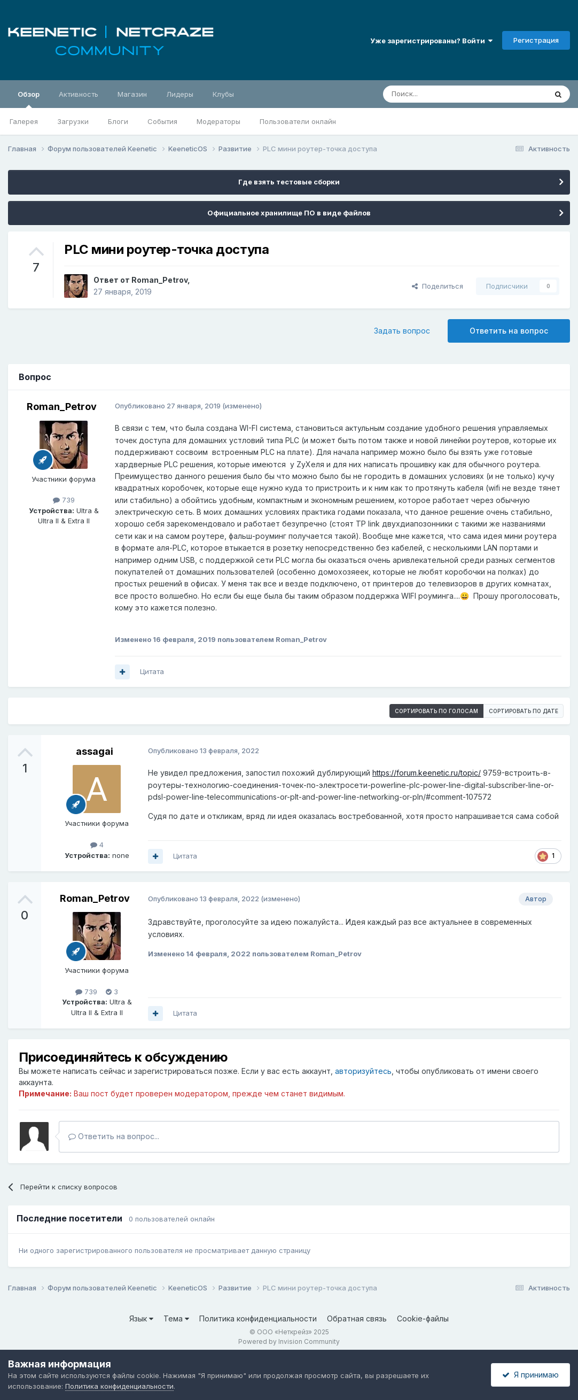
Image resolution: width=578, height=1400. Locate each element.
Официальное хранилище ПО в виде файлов (289, 212)
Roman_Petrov (159, 279)
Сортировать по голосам (436, 711)
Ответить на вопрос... (113, 1136)
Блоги (118, 121)
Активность (78, 94)
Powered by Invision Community (289, 1341)
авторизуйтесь (363, 1071)
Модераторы (218, 121)
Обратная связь (357, 1318)
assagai (94, 751)
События (162, 121)
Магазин (132, 94)
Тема (176, 1318)
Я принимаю (530, 1374)
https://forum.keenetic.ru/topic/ (426, 772)
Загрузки (73, 121)
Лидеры (179, 94)
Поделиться (437, 286)
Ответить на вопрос (509, 330)
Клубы (223, 94)
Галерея (24, 121)
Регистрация (536, 40)
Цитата (152, 671)
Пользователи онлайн (298, 121)
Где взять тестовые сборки (289, 181)
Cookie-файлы (423, 1318)
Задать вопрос (402, 330)
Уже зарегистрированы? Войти (431, 40)
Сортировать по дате (523, 711)
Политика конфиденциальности (258, 1318)
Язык (141, 1318)
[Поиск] (440, 94)
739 (64, 500)
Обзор (29, 99)
